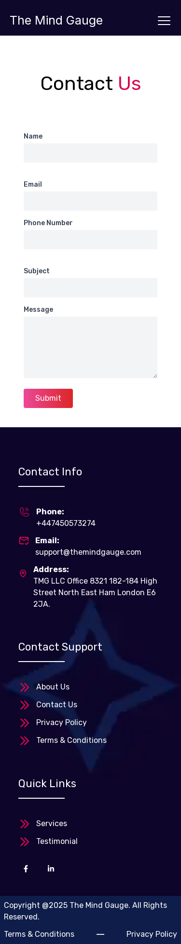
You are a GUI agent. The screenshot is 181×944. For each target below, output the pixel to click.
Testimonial (57, 841)
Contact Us (56, 704)
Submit (48, 398)
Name (33, 136)
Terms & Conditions (71, 740)
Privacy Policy (61, 722)
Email (33, 184)
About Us (53, 686)
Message (38, 310)
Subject (37, 271)
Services (51, 823)
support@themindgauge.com (88, 552)
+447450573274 (66, 523)
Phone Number (48, 223)
